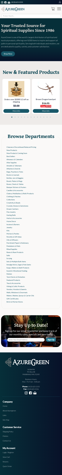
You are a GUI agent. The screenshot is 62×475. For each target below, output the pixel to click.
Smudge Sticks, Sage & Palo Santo (19, 265)
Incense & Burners (13, 224)
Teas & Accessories (14, 283)
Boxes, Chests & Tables (15, 184)
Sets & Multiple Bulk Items (16, 261)
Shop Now (8, 54)
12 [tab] (47, 117)
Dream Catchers (12, 209)
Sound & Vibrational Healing (17, 271)
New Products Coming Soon (17, 153)
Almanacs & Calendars (15, 159)
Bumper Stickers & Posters (16, 187)
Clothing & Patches (13, 196)
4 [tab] (21, 117)
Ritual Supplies (12, 249)
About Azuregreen (9, 411)
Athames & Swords (13, 169)
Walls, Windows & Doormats (17, 292)
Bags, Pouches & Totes (15, 172)
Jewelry (9, 227)
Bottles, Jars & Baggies (15, 178)
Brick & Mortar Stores (15, 302)
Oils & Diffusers (12, 240)
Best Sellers (11, 156)
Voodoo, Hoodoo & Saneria (16, 289)
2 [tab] (15, 117)
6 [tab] (28, 117)
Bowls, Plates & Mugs (14, 181)
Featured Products (13, 280)
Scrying (9, 258)
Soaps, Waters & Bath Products (18, 268)
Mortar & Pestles (13, 234)
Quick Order (7, 466)
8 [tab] (34, 117)
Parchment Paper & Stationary (18, 243)
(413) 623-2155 (17, 2)
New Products (12, 150)
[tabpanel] (16, 96)
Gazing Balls (11, 215)
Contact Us (7, 441)
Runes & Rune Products (15, 252)
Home (5, 406)
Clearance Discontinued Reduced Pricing (21, 147)
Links (4, 415)
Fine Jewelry (11, 212)
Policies (5, 436)
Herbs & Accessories (14, 218)
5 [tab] (25, 117)
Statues (9, 274)
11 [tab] (44, 117)
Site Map (6, 420)
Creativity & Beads (13, 203)
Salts (8, 255)
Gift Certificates (13, 299)
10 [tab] (41, 117)
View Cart (6, 457)
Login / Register (8, 452)
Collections (11, 200)
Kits (8, 230)
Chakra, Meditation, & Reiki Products (20, 193)
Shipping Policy (8, 432)
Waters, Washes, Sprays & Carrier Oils (20, 295)
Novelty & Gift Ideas (14, 237)
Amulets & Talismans (14, 166)
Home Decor (11, 221)
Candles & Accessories (15, 190)
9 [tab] (37, 117)
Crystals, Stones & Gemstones (17, 206)
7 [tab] (31, 117)
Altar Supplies (12, 162)
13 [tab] (50, 117)
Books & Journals (13, 175)
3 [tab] (18, 117)
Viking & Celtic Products (16, 286)
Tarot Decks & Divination (16, 277)
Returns (5, 462)
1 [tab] (12, 117)
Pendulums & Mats (13, 246)
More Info (16, 111)
